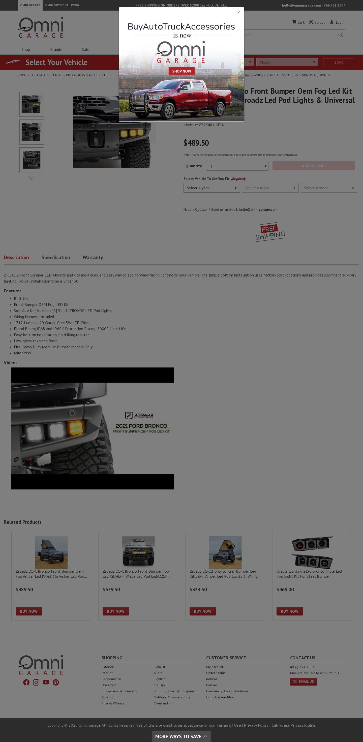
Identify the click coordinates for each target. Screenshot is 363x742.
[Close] (181, 12)
